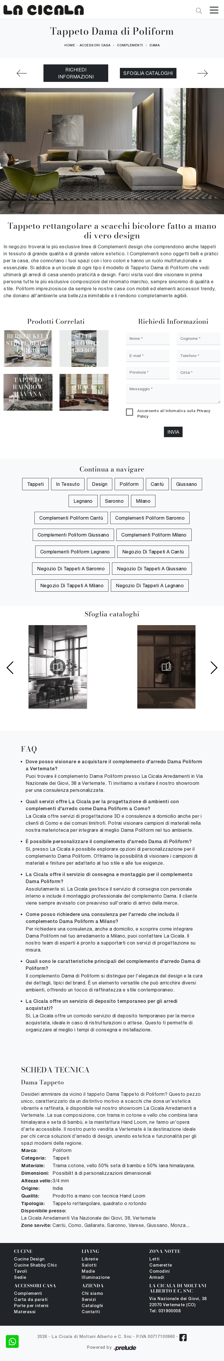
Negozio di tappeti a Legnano (150, 585)
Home (69, 45)
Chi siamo (92, 1294)
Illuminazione (96, 1278)
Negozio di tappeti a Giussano (152, 569)
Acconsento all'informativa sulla (173, 414)
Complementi (130, 45)
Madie (88, 1272)
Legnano (83, 501)
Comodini (159, 1272)
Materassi (25, 1312)
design (99, 484)
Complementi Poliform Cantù (71, 518)
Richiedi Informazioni (76, 73)
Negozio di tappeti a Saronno (71, 569)
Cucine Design (29, 1260)
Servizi (89, 1300)
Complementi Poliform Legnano (75, 552)
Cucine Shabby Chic (35, 1266)
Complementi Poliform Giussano (73, 535)
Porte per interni (31, 1306)
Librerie (90, 1260)
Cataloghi (92, 1306)
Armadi (156, 1278)
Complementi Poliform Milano (154, 535)
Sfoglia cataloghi (148, 73)
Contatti (91, 1312)
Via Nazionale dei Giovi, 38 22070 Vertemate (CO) (178, 1302)
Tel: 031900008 (165, 1311)
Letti (154, 1260)
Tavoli (20, 1272)
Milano (143, 501)
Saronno (114, 501)
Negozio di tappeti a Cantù (153, 552)
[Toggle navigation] (214, 10)
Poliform (129, 484)
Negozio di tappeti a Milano (72, 585)
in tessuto (68, 484)
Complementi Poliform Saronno (150, 518)
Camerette (160, 1266)
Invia (173, 432)
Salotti (89, 1266)
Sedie (20, 1278)
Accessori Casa (95, 45)
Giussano (186, 484)
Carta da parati (31, 1300)
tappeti (35, 484)
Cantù (157, 484)
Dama (155, 45)
